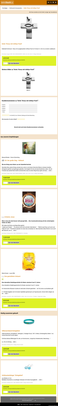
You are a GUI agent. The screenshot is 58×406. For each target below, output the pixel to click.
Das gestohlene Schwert (12, 276)
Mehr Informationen (27, 400)
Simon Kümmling (15, 157)
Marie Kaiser (5, 273)
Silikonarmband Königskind (11, 331)
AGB (21, 404)
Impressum (31, 404)
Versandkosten (54, 12)
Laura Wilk (12, 273)
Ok (35, 400)
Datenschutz (25, 404)
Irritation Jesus (9, 217)
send (7, 2)
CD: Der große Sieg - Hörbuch (14, 160)
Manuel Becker (6, 157)
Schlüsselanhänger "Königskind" (12, 375)
